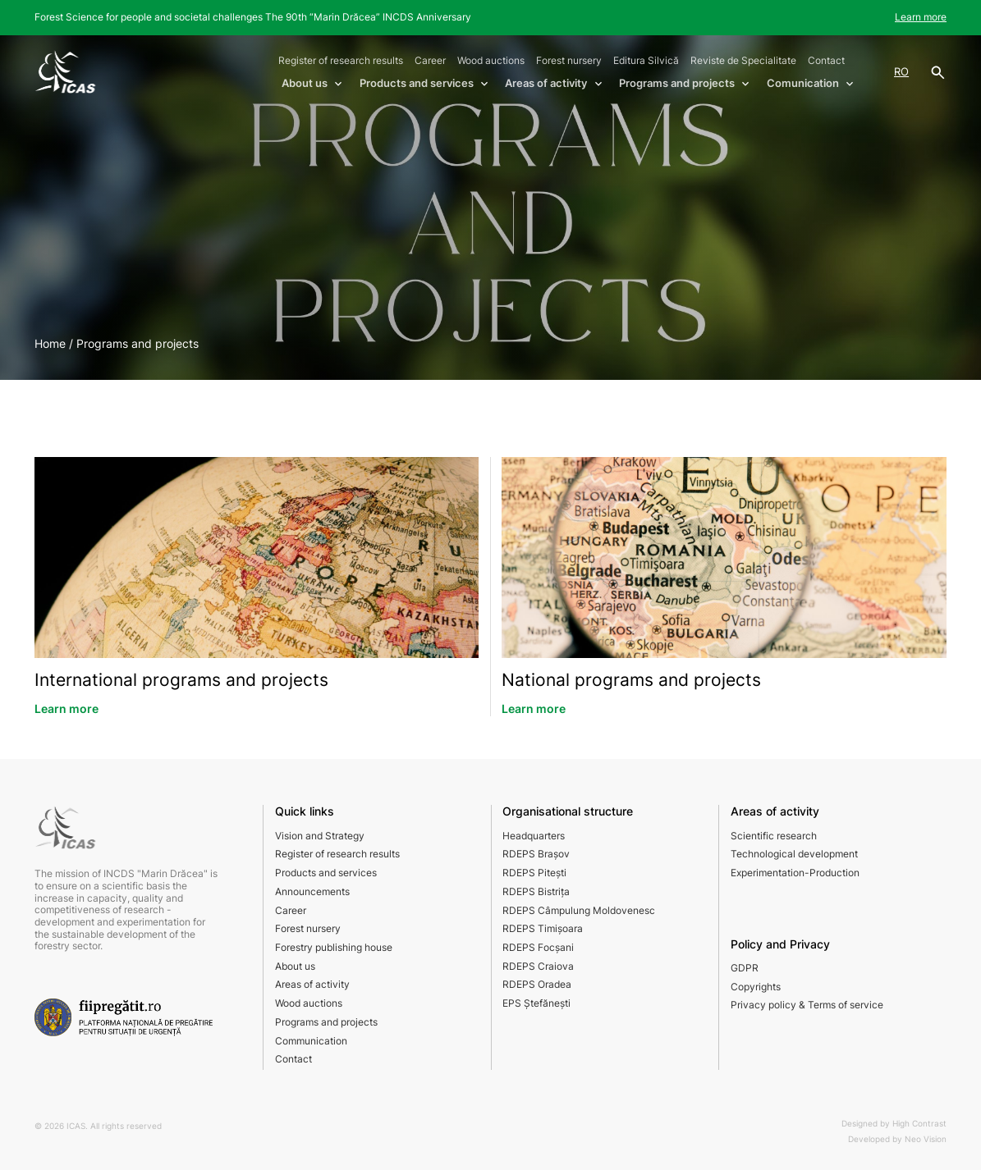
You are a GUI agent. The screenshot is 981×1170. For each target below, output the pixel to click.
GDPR (745, 968)
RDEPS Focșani (538, 947)
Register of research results (340, 60)
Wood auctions (491, 60)
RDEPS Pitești (534, 872)
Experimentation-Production (795, 872)
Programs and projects (326, 1022)
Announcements (312, 891)
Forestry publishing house (333, 947)
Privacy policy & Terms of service (807, 1005)
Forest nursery (569, 60)
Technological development (794, 854)
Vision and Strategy (319, 836)
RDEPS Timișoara (542, 928)
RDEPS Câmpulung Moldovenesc (578, 910)
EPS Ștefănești (536, 1003)
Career (430, 60)
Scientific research (774, 836)
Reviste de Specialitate (743, 60)
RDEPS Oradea (536, 984)
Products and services (326, 872)
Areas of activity (312, 984)
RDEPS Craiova (538, 966)
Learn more (921, 17)
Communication (311, 1041)
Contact (826, 60)
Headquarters (533, 836)
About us (295, 966)
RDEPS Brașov (536, 854)
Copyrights (756, 986)
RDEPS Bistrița (536, 891)
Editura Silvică (646, 60)
